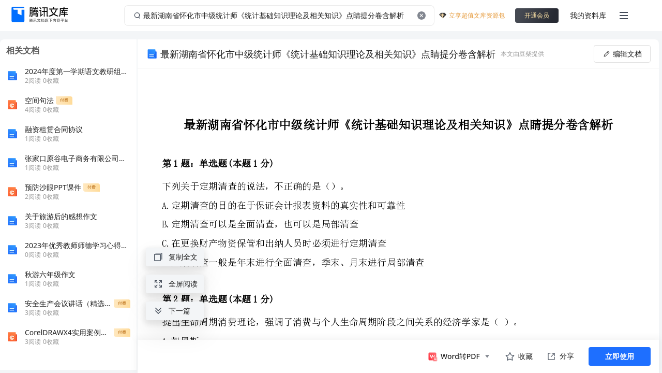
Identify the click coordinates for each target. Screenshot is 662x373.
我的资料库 (588, 15)
